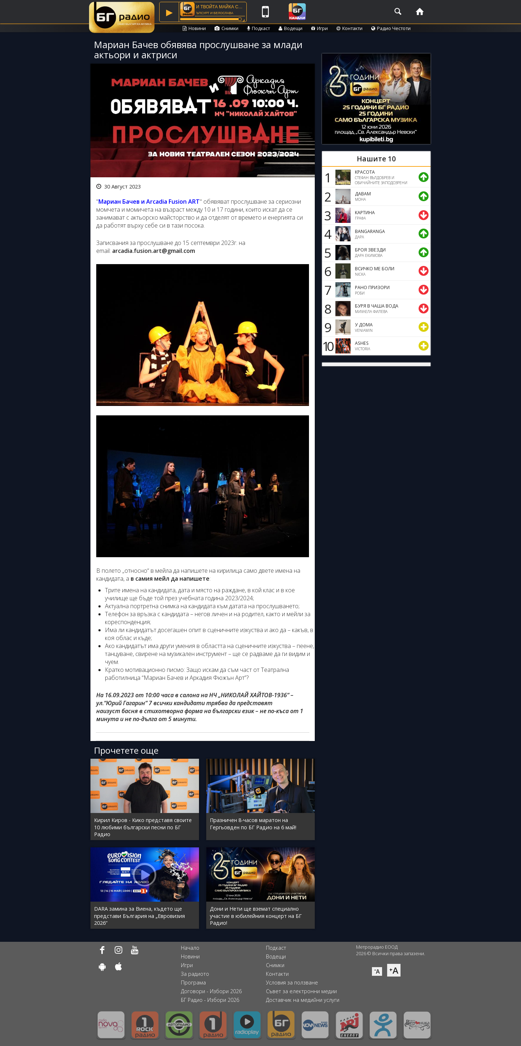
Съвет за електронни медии (301, 991)
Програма (193, 982)
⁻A (377, 971)
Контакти (349, 28)
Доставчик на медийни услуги (302, 999)
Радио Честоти (391, 28)
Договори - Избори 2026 (211, 991)
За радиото (195, 973)
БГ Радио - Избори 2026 (210, 999)
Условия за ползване (292, 982)
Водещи (290, 28)
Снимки (226, 28)
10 (326, 346)
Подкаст (258, 28)
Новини (194, 28)
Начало (190, 947)
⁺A (393, 970)
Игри (319, 28)
